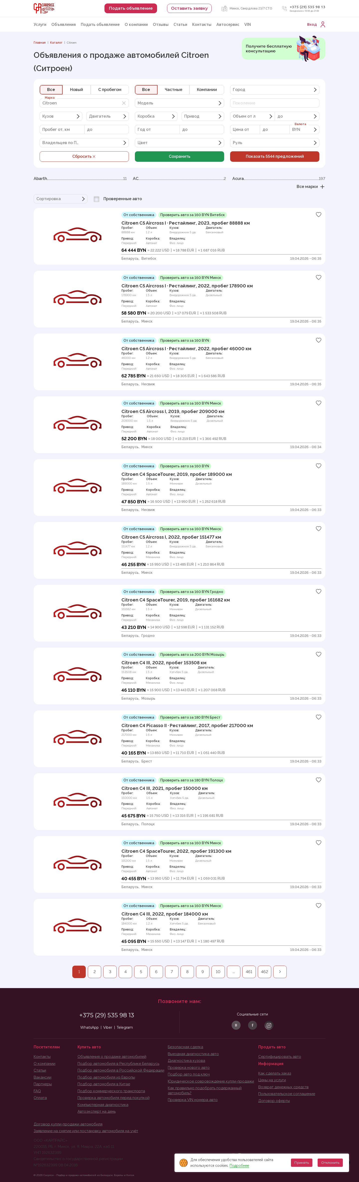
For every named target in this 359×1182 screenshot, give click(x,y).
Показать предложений (275, 156)
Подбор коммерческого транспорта (111, 1091)
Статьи (180, 24)
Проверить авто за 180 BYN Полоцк (191, 780)
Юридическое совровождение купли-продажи (211, 1081)
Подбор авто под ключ (189, 1074)
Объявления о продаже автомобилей (112, 1056)
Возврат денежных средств (283, 1087)
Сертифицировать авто (279, 1056)
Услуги (40, 24)
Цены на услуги (272, 1080)
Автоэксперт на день (97, 1111)
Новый (76, 89)
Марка (50, 97)
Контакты (201, 24)
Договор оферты (274, 1100)
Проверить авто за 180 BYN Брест (190, 717)
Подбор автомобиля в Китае (104, 1084)
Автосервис (227, 24)
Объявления (63, 24)
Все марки (311, 187)
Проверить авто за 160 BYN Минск (190, 278)
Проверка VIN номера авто (193, 1100)
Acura (278, 179)
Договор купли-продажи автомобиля (68, 1124)
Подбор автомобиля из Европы (106, 1077)
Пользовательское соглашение (286, 1094)
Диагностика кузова (186, 1060)
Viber (107, 1027)
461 (249, 971)
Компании (207, 89)
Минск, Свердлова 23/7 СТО (251, 8)
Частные (173, 89)
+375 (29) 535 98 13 (307, 7)
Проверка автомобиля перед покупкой (114, 1098)
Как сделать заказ (274, 1073)
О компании (136, 24)
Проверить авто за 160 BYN (184, 340)
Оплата (40, 1098)
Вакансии (42, 1077)
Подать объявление (131, 8)
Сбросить (84, 156)
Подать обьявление (100, 24)
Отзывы (161, 24)
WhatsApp (89, 1027)
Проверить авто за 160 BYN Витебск (192, 215)
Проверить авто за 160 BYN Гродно (191, 592)
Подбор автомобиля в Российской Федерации (121, 1070)
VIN (247, 24)
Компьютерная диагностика (103, 1104)
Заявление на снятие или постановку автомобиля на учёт (86, 1131)
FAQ (37, 1091)
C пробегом (109, 89)
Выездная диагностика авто (193, 1054)
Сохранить (179, 156)
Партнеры (43, 1084)
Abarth (80, 179)
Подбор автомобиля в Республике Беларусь (118, 1063)
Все (51, 89)
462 (264, 971)
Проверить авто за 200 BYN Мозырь (192, 655)
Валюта (300, 124)
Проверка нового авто (189, 1067)
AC (179, 179)
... (234, 971)
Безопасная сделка (185, 1047)
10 (218, 971)
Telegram (125, 1027)
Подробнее (239, 1166)
